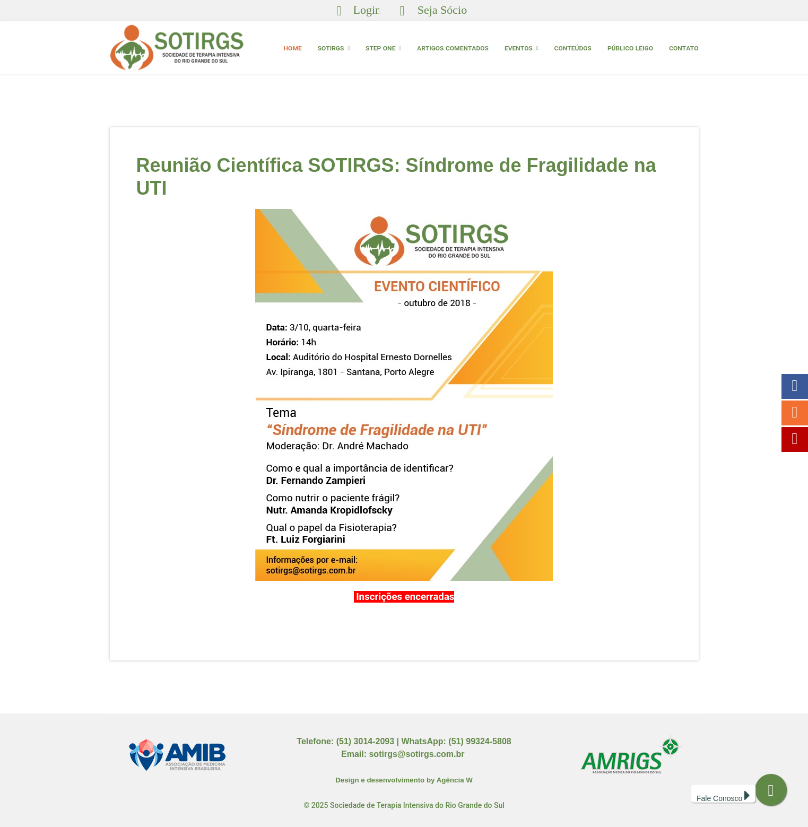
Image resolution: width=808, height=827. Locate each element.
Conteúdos (573, 47)
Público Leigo (630, 47)
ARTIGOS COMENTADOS (453, 47)
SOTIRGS (331, 47)
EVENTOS (519, 47)
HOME (293, 47)
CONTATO (683, 47)
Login (367, 9)
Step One (380, 47)
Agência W (455, 780)
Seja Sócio (442, 9)
